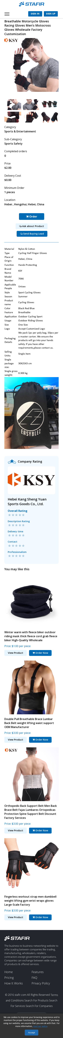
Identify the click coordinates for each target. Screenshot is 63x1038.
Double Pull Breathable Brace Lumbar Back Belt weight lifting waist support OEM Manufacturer (29, 723)
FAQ (34, 978)
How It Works (13, 983)
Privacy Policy (41, 983)
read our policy (40, 1026)
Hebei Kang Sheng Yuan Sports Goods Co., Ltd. (27, 501)
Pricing (9, 978)
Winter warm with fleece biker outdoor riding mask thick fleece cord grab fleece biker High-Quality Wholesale (30, 636)
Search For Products (36, 1000)
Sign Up (50, 14)
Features (38, 972)
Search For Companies (39, 1005)
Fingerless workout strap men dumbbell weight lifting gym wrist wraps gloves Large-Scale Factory (30, 900)
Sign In (35, 14)
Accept (31, 1032)
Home (8, 972)
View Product (15, 652)
